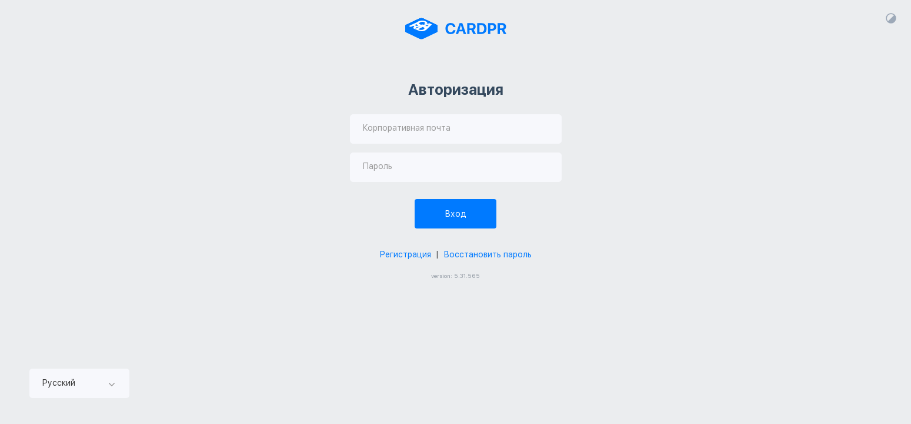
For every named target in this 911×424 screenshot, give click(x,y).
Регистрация (405, 254)
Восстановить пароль (487, 254)
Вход (455, 213)
